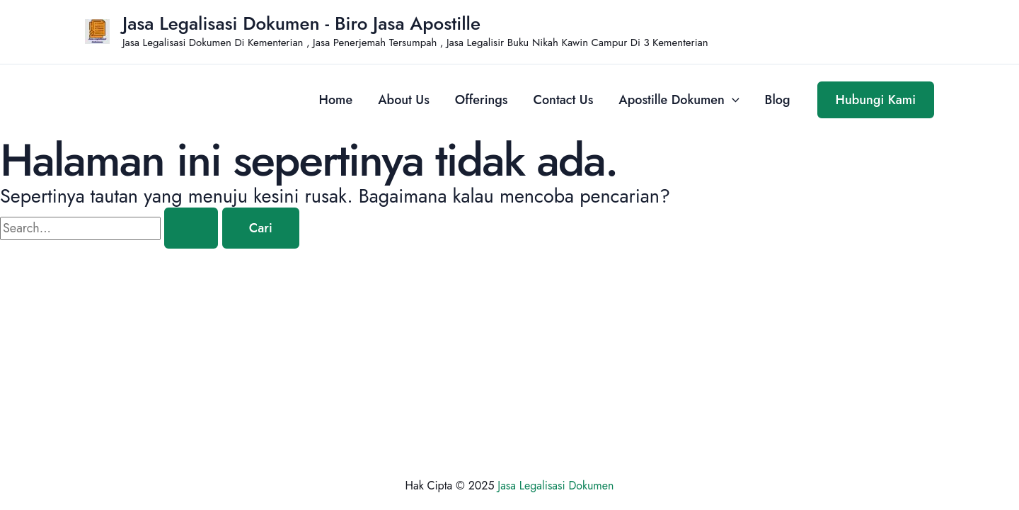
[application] (732, 99)
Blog (777, 100)
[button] (876, 99)
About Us (404, 100)
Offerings (481, 100)
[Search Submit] (191, 228)
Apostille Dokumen (678, 99)
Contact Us (564, 100)
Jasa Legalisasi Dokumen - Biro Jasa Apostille (301, 23)
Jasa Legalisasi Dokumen (555, 485)
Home (336, 100)
